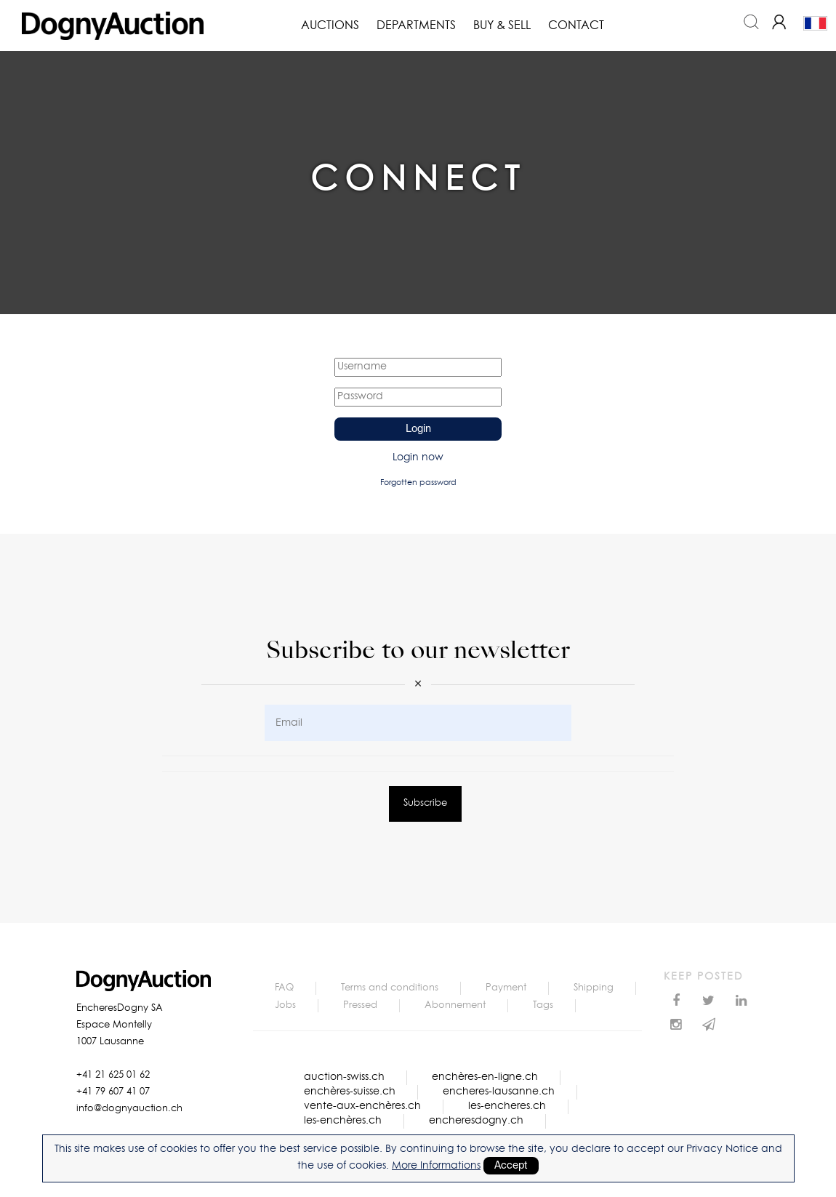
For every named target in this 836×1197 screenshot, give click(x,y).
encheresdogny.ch (476, 1121)
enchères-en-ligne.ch (485, 1077)
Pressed (360, 1005)
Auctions (330, 25)
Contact (576, 25)
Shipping (594, 988)
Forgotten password (418, 483)
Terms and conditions (389, 988)
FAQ (284, 988)
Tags (543, 1005)
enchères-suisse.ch (349, 1091)
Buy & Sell (502, 25)
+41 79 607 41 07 (113, 1092)
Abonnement (455, 1005)
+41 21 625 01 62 (113, 1075)
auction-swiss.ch (344, 1077)
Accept (511, 1166)
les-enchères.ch (343, 1121)
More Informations (436, 1166)
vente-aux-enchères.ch (362, 1106)
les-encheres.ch (507, 1106)
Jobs (285, 1005)
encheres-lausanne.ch (499, 1091)
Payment (506, 988)
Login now (418, 457)
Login (418, 429)
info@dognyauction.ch (129, 1108)
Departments (416, 25)
